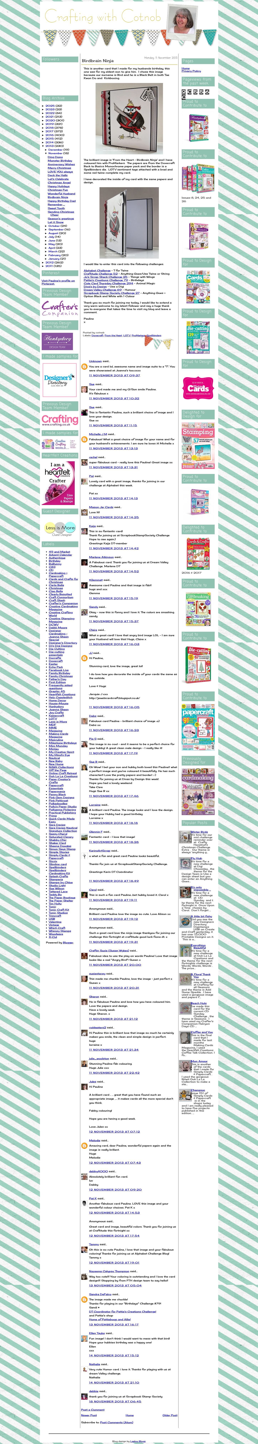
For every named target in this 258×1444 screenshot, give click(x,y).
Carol (93, 889)
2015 (50, 138)
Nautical (54, 757)
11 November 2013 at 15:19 (113, 598)
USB (52, 918)
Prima (53, 815)
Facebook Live (59, 669)
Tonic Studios (58, 912)
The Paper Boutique (62, 897)
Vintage (54, 924)
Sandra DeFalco (100, 1294)
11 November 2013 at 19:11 (113, 900)
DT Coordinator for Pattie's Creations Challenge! (122, 1311)
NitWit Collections (61, 767)
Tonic (52, 906)
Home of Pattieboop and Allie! (110, 1319)
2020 (50, 120)
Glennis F (96, 831)
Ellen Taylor (97, 1333)
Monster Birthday (60, 160)
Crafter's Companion (63, 603)
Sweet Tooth (56, 208)
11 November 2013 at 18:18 (113, 822)
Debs (92, 715)
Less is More (58, 721)
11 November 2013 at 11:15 (113, 425)
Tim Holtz (55, 903)
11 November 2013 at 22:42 (114, 1072)
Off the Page (58, 770)
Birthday (54, 560)
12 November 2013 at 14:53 (114, 1212)
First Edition (57, 682)
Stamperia (56, 879)
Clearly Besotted (60, 594)
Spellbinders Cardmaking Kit (59, 872)
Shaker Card (57, 842)
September (56, 229)
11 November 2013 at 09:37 (114, 375)
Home (130, 1415)
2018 (50, 127)
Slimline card (58, 864)
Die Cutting (57, 648)
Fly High (196, 858)
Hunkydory (56, 706)
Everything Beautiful (198, 946)
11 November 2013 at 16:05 (114, 707)
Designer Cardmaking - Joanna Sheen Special (59, 635)
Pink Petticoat (58, 800)
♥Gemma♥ (96, 579)
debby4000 (98, 1171)
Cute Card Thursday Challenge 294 (108, 283)
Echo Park (56, 666)
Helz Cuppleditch (60, 697)
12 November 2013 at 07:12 (114, 1131)
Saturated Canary (61, 836)
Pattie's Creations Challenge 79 (106, 280)
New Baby (55, 761)
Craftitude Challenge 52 (101, 273)
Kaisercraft (56, 715)
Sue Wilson (56, 888)
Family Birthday (59, 673)
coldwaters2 (97, 1027)
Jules (92, 1081)
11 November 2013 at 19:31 (113, 941)
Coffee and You (202, 1032)
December (55, 149)
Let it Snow (55, 222)
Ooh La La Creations (63, 776)
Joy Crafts (56, 712)
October (54, 225)
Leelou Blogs (138, 1441)
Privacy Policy (191, 70)
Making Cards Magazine (58, 735)
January (54, 258)
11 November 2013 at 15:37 (114, 621)
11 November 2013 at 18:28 (114, 842)
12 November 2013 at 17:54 (114, 1235)
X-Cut (53, 936)
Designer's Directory (63, 642)
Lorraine (95, 804)
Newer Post (89, 1415)
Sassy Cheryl (58, 833)
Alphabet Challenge (97, 270)
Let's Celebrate (58, 178)
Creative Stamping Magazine (61, 620)
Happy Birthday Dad (62, 200)
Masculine (56, 739)
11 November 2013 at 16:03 (114, 644)
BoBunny (55, 563)
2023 (50, 109)
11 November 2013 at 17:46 (114, 795)
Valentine (55, 921)
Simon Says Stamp (62, 848)
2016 (50, 135)
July (51, 236)
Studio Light (57, 885)
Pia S (92, 738)
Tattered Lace (58, 891)
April (52, 247)
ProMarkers (138, 335)
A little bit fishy (201, 916)
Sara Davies (57, 824)
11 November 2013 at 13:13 (113, 448)
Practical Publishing (62, 812)
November (55, 153)
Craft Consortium (61, 597)
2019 (50, 123)
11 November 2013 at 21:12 (113, 1018)
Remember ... (56, 204)
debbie (93, 1391)
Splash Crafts (58, 876)
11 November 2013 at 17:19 (113, 753)
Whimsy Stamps (60, 930)
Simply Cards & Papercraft (59, 857)
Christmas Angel (59, 182)
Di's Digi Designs (60, 645)
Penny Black (57, 794)
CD (51, 569)
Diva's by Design (95, 286)
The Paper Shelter (61, 900)
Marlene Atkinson (101, 557)
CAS (52, 566)
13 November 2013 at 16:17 (114, 1324)
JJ (90, 652)
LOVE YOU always (60, 171)
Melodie (94, 1140)
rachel (93, 457)
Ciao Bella (56, 591)
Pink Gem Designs (61, 797)
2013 (50, 145)
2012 (50, 262)
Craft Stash (57, 600)
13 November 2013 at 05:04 (115, 1285)
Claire (93, 629)
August (53, 233)
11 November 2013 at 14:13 (113, 498)
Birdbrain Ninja (58, 197)
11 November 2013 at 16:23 (114, 730)
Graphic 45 (57, 691)
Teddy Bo (55, 894)
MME (53, 727)
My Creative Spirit (61, 751)
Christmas (56, 588)
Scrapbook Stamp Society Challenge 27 (112, 292)
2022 (50, 113)
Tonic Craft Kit (59, 909)
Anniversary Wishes (61, 164)
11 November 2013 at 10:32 (114, 398)
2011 (49, 265)
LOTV (53, 718)
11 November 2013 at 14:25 (114, 517)
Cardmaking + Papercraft (58, 574)
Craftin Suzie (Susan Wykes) (109, 950)
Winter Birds (199, 831)
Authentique (57, 557)
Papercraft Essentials (56, 787)
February (55, 255)
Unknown (95, 361)
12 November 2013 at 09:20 (115, 1189)
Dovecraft (56, 660)
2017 (49, 131)
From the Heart (113, 335)
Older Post (170, 1415)
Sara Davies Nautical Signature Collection (63, 829)
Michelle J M (98, 434)
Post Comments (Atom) (116, 1422)
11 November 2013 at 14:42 (114, 548)
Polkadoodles (58, 803)
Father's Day (57, 679)
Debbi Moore (58, 627)
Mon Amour (199, 1061)
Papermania (57, 791)
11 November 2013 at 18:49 (114, 880)
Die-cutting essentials (56, 653)
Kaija (92, 525)
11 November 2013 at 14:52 (114, 571)
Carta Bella (56, 585)
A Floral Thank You (200, 975)
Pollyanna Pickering (62, 809)
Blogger (68, 942)
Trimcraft (55, 915)
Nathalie (94, 1364)
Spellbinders (57, 867)
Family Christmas (61, 676)
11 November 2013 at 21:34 (114, 1049)
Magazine (55, 730)
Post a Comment (92, 1409)
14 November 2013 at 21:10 (114, 1382)
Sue (91, 384)
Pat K (93, 1198)
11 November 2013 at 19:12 (113, 918)
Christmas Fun (58, 189)
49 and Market (59, 551)
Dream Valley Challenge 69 (103, 289)
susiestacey (97, 973)
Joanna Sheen (59, 709)
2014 (50, 142)
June (52, 240)
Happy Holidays (59, 186)
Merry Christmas (59, 167)
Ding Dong (55, 156)
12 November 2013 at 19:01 (114, 1262)
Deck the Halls (58, 175)
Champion (198, 1090)
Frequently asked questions (60, 687)
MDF (52, 724)
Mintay (54, 748)
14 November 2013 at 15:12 (114, 1355)
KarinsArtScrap (99, 850)
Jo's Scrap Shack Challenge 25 (105, 276)
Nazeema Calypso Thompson (109, 1271)
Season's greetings (61, 218)
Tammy (94, 1244)
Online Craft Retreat (63, 773)
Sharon (94, 996)
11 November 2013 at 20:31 (114, 987)
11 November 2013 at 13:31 (113, 467)
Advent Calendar (60, 554)
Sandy (93, 606)
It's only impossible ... (201, 888)
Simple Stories (59, 852)
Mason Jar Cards (101, 507)
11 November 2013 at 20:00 (115, 964)
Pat (91, 476)
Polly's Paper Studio (63, 806)
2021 (50, 116)
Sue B (93, 761)
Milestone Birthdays (63, 742)
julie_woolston (99, 1058)
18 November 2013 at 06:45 (115, 1401)
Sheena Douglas (60, 845)
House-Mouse (58, 703)
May (52, 244)
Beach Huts (199, 1003)
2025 (50, 105)
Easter (53, 663)
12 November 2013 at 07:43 (115, 1162)
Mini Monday (58, 745)
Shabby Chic (58, 839)
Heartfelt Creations (62, 694)
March (53, 251)
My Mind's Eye (59, 754)
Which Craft (57, 927)
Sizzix (53, 861)
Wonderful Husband (61, 193)
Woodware (56, 933)
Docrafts (55, 657)
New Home (56, 764)
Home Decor (57, 700)
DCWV (53, 624)
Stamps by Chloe (61, 882)
